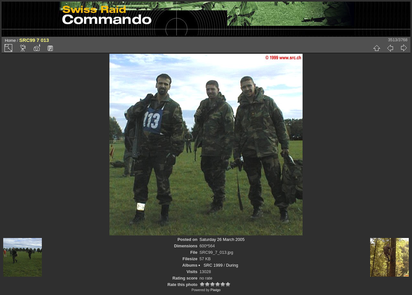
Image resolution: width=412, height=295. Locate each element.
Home (10, 40)
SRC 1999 (212, 265)
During (232, 265)
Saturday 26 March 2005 (222, 239)
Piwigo (215, 290)
